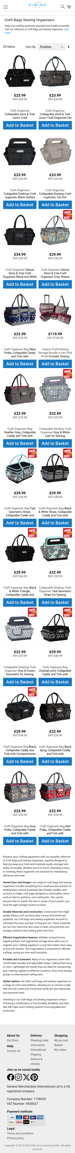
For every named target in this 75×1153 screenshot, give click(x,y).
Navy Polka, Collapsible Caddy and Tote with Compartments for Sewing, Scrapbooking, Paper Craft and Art (20, 358)
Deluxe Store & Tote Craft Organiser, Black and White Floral (20, 275)
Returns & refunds (36, 1061)
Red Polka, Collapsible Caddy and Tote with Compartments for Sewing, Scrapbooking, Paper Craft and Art (55, 835)
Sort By (31, 47)
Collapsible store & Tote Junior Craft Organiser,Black (20, 116)
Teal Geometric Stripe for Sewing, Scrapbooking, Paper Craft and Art (55, 595)
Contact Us (13, 1051)
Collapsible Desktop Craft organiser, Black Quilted (20, 193)
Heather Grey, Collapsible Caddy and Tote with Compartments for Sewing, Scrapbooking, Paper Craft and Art (20, 437)
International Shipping (38, 1052)
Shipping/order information (39, 1043)
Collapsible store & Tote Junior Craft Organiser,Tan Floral (55, 116)
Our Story (12, 1040)
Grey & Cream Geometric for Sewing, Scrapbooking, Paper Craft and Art (20, 674)
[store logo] (37, 5)
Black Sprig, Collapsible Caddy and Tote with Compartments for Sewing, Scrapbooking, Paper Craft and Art (55, 755)
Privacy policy (15, 1138)
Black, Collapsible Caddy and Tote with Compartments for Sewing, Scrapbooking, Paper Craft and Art (20, 754)
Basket (58, 1045)
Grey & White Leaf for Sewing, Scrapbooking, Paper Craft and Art (55, 436)
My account (61, 1040)
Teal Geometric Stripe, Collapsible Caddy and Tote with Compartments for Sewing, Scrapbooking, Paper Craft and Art (20, 517)
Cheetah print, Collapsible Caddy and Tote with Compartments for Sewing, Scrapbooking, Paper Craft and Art (55, 676)
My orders (60, 1049)
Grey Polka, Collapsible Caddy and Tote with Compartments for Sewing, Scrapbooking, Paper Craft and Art (20, 835)
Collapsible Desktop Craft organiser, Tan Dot (55, 193)
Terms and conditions (20, 1133)
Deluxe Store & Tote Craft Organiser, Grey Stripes (55, 273)
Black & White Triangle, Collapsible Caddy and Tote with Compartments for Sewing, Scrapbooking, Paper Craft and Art (20, 596)
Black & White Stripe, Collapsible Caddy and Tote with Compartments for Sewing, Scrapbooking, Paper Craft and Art (55, 517)
